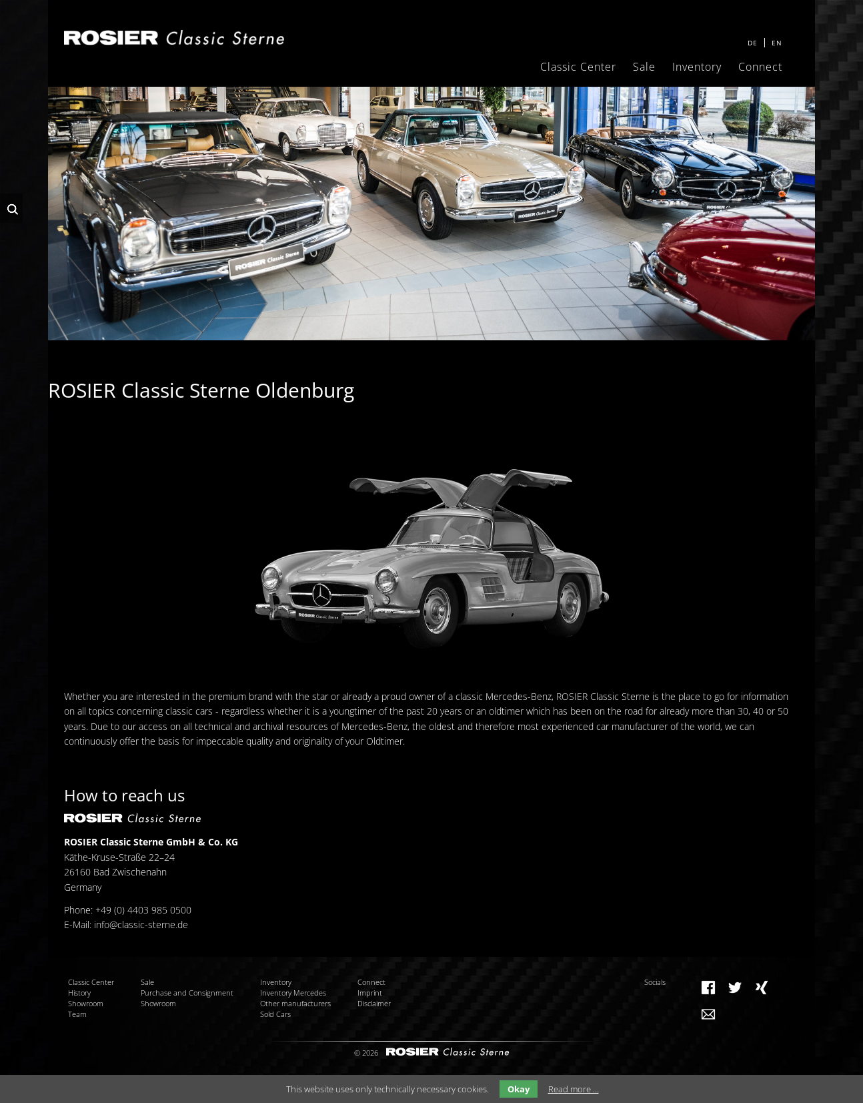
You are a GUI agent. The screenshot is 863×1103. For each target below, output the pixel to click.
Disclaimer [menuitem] (374, 1003)
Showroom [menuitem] (85, 1003)
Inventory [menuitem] (697, 66)
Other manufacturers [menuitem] (295, 1003)
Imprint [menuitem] (369, 993)
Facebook (708, 987)
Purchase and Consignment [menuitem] (187, 993)
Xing (761, 987)
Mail (708, 1014)
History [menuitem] (79, 993)
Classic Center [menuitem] (578, 66)
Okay (519, 1089)
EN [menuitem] (777, 42)
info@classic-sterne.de (141, 924)
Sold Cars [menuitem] (275, 1014)
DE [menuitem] (753, 42)
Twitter (735, 987)
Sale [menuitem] (644, 66)
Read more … (573, 1089)
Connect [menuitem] (760, 66)
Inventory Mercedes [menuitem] (293, 993)
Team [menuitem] (77, 1014)
